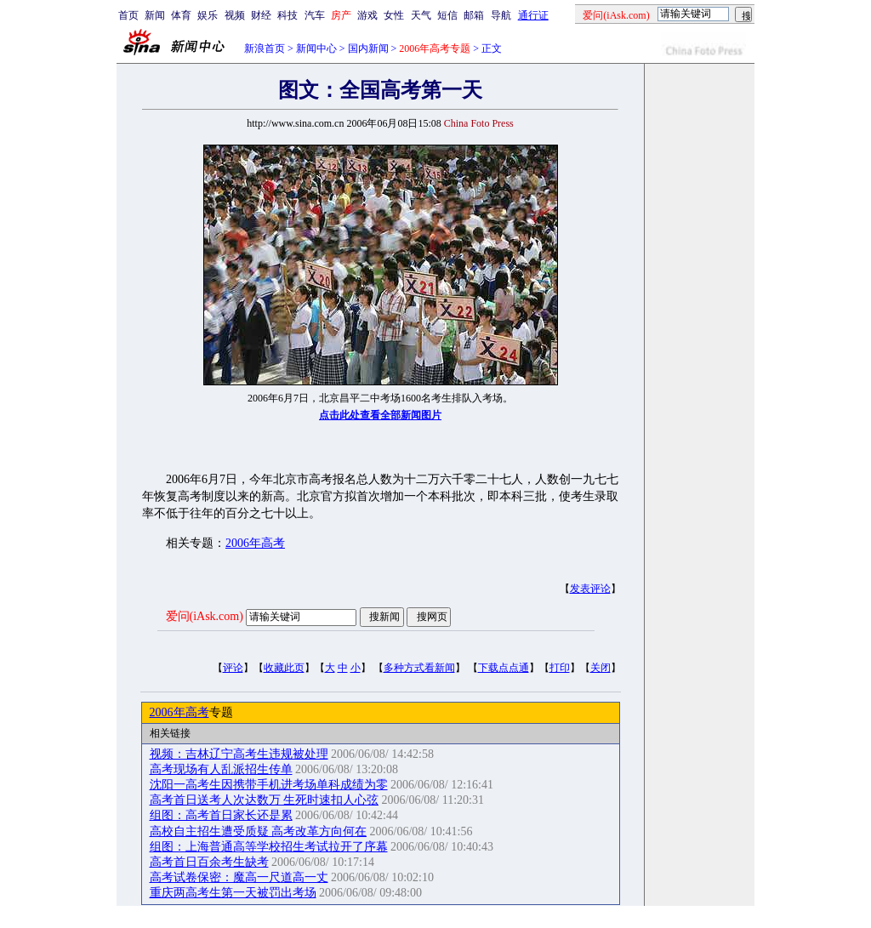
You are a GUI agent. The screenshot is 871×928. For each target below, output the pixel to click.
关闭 (600, 668)
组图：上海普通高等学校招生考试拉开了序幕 (269, 846)
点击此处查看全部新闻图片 (380, 415)
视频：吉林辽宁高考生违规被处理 (239, 754)
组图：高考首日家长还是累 (221, 815)
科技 (287, 15)
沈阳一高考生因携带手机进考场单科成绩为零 (269, 784)
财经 (261, 15)
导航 (501, 15)
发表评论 (590, 589)
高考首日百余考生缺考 (209, 862)
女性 (394, 15)
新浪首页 (264, 48)
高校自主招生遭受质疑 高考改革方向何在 (258, 831)
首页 (128, 15)
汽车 (315, 15)
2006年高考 (255, 543)
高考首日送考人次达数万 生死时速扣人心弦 (264, 800)
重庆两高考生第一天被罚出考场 (233, 892)
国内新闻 (368, 48)
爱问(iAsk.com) (204, 616)
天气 (421, 15)
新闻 (155, 15)
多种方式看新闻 (419, 668)
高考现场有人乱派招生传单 (221, 769)
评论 (233, 668)
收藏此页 (284, 668)
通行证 (533, 15)
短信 (447, 15)
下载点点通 (503, 668)
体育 (181, 15)
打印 (559, 668)
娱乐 (207, 15)
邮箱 (474, 15)
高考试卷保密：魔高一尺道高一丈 (239, 877)
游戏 (367, 15)
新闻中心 (316, 48)
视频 (235, 15)
